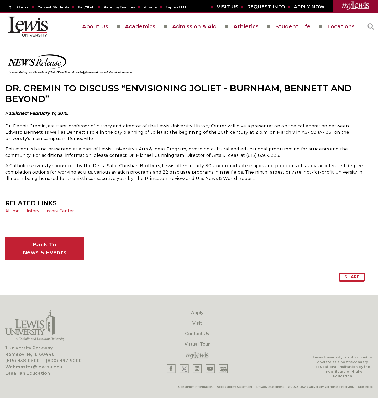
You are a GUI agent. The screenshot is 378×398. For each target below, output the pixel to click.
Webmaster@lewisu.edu (33, 366)
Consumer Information (195, 387)
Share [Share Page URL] (351, 277)
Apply (197, 312)
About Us (95, 26)
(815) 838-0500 (22, 360)
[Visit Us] (227, 7)
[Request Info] (266, 7)
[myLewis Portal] (356, 6)
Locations (341, 26)
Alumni (12, 210)
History (32, 210)
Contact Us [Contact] (197, 333)
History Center (59, 210)
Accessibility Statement (234, 387)
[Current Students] (53, 7)
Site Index (365, 387)
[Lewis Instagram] (197, 368)
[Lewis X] (184, 368)
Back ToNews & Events (44, 248)
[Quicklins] (18, 7)
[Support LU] (175, 7)
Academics (140, 26)
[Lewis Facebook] (171, 368)
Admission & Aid (194, 26)
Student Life (293, 26)
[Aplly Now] (309, 7)
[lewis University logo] (28, 26)
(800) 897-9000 (64, 360)
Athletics (246, 26)
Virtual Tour (197, 344)
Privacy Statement (270, 387)
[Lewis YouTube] (210, 368)
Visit (197, 323)
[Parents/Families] (119, 7)
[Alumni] (150, 7)
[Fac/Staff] (86, 7)
